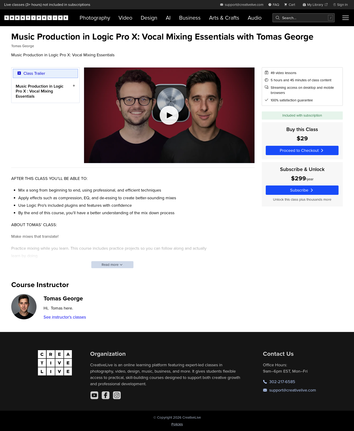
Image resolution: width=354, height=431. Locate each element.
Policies (177, 424)
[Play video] (169, 115)
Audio (255, 17)
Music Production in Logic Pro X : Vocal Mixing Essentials (39, 91)
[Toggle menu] (345, 18)
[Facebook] (105, 395)
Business (190, 17)
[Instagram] (117, 395)
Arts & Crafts (224, 17)
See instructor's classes (65, 317)
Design (149, 17)
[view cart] (291, 4)
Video (125, 17)
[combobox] (303, 18)
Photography (95, 17)
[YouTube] (94, 395)
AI (168, 17)
